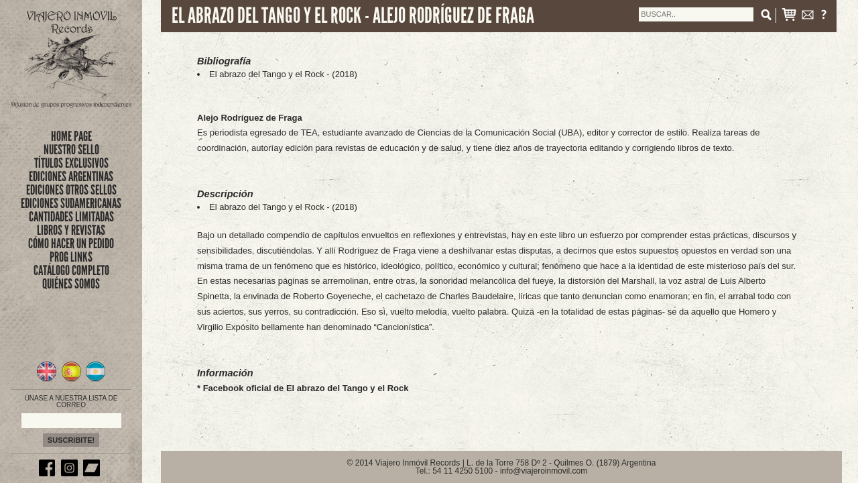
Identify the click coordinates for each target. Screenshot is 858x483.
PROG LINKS (71, 257)
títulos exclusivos (71, 163)
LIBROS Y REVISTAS (71, 230)
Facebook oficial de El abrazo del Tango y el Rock (306, 388)
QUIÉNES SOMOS (71, 284)
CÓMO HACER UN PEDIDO (71, 243)
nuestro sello (71, 150)
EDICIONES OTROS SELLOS (71, 190)
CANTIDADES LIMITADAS (71, 217)
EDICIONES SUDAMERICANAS (71, 203)
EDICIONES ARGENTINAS (71, 176)
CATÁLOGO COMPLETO (71, 270)
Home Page (71, 136)
